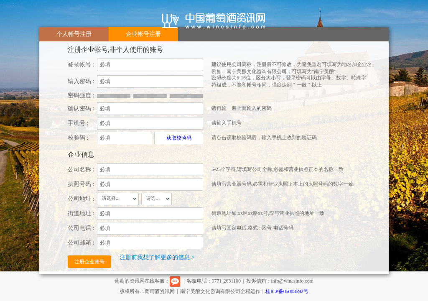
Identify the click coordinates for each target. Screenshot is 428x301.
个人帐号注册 (74, 34)
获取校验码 (178, 138)
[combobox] (118, 199)
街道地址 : (81, 213)
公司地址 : (81, 199)
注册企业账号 (89, 262)
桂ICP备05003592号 (286, 291)
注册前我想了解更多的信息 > (157, 257)
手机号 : (78, 123)
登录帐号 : (81, 64)
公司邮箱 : (81, 243)
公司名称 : (81, 169)
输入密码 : (81, 81)
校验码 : (78, 138)
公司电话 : (81, 228)
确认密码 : (81, 108)
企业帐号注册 (143, 34)
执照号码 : (81, 184)
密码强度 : (81, 95)
